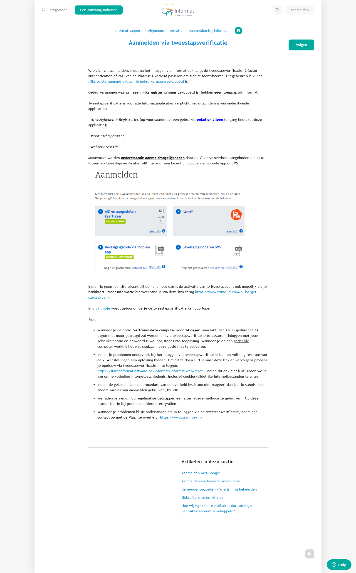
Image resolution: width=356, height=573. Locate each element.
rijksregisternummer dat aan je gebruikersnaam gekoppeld (136, 81)
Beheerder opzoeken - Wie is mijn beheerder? (219, 489)
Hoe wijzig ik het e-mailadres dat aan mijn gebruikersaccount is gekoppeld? (217, 508)
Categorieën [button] (54, 10)
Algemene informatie (165, 30)
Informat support (128, 30)
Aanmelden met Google (201, 473)
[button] (277, 10)
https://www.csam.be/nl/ (181, 417)
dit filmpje (101, 308)
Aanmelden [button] (300, 10)
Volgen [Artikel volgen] (301, 45)
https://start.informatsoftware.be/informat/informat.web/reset (150, 371)
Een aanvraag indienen (98, 10)
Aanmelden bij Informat (208, 30)
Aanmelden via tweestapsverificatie (211, 481)
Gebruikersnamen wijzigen (203, 497)
